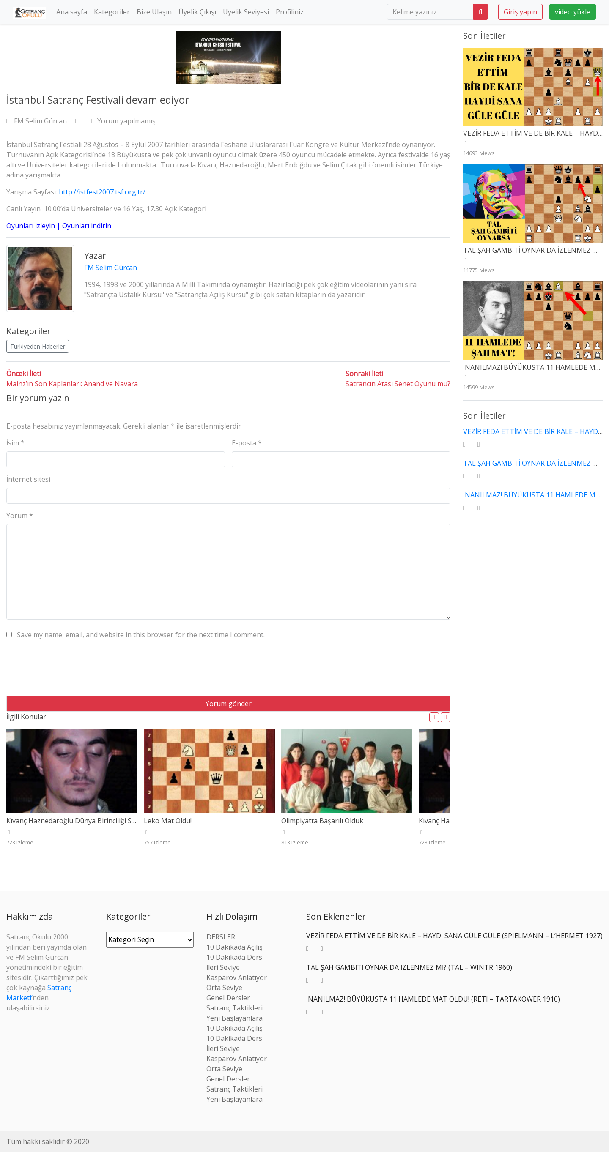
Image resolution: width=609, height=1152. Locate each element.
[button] (434, 717)
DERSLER (220, 937)
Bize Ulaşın (154, 11)
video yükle (572, 11)
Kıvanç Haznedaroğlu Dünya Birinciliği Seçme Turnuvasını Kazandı (110, 820)
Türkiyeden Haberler (37, 346)
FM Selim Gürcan (37, 121)
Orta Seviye (224, 987)
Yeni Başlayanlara (234, 1018)
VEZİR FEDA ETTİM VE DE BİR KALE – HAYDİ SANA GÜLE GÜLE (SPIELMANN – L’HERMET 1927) (454, 935)
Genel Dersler (228, 997)
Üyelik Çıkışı (197, 11)
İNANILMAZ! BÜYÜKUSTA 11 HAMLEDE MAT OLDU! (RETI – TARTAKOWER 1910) (433, 999)
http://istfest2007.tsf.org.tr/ (102, 192)
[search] (430, 12)
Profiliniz (290, 11)
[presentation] (70, 670)
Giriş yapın (520, 11)
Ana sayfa (71, 11)
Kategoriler (112, 11)
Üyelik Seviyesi (246, 11)
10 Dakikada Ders (234, 957)
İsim (15, 443)
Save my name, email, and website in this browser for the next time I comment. (141, 634)
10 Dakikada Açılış (234, 947)
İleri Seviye (223, 967)
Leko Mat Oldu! (168, 820)
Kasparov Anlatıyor (236, 977)
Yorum (19, 515)
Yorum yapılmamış (123, 121)
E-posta (247, 443)
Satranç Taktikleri (234, 1008)
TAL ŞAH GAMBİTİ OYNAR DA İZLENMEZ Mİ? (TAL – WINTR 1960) (409, 967)
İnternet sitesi (28, 479)
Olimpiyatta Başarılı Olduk (322, 820)
